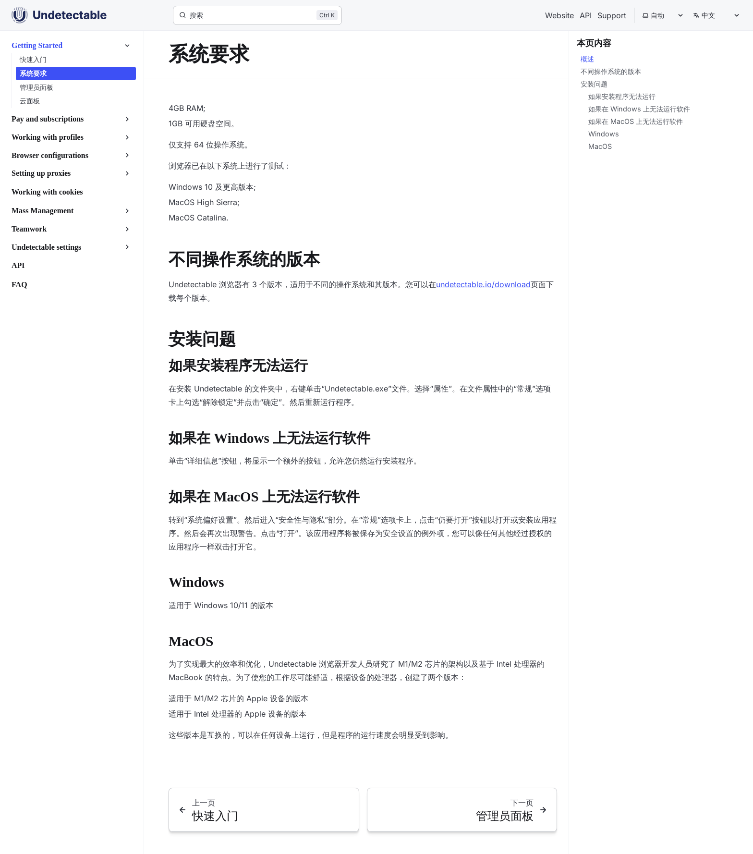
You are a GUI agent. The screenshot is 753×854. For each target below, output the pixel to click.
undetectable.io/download (483, 284)
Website (559, 15)
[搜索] (257, 15)
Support (611, 15)
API (586, 15)
